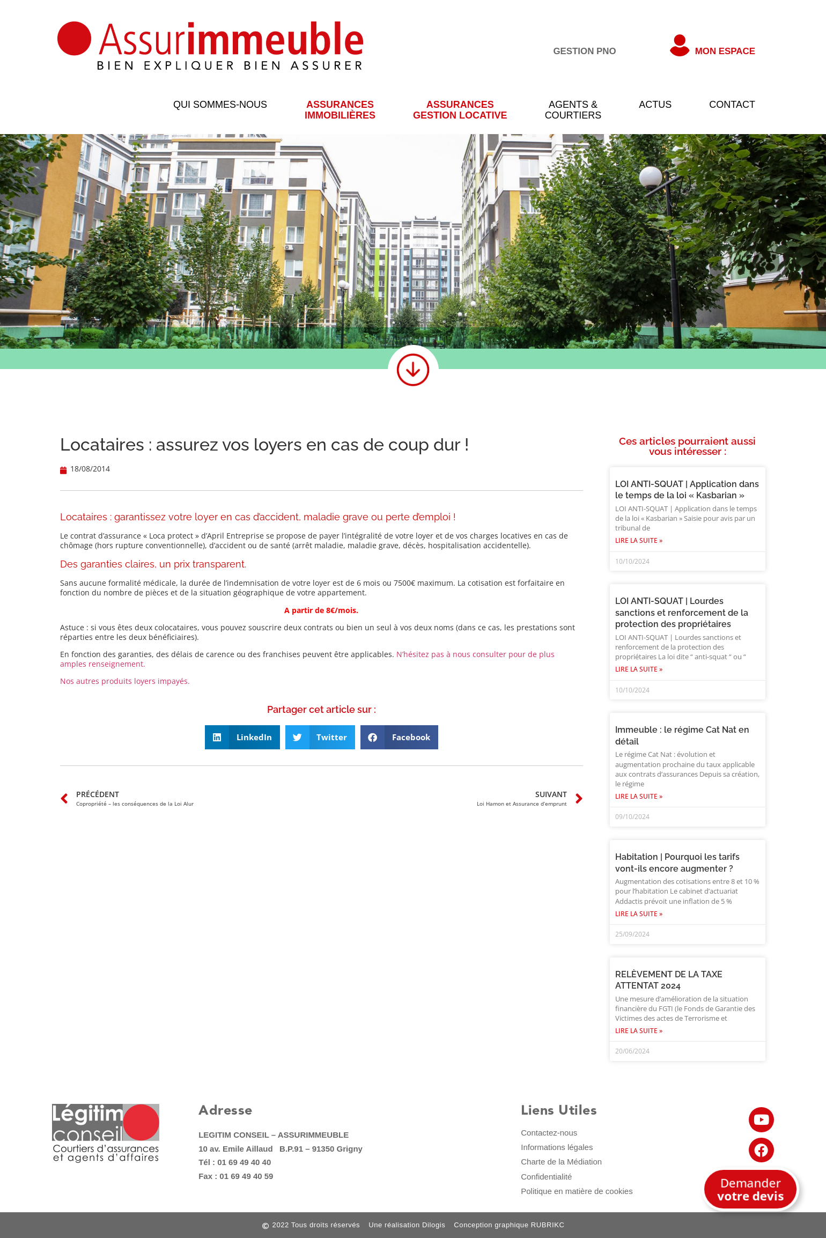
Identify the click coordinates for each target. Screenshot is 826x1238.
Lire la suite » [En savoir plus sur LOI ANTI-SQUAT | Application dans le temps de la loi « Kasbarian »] (638, 540)
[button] (242, 737)
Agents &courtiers (573, 110)
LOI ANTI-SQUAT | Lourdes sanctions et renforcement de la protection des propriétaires (681, 612)
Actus (655, 104)
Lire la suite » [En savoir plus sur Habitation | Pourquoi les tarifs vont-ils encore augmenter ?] (638, 913)
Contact (732, 104)
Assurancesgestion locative (460, 110)
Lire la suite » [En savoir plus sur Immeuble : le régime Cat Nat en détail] (638, 796)
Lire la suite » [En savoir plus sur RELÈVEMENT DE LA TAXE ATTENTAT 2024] (638, 1030)
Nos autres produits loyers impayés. (125, 681)
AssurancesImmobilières (340, 110)
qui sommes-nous (220, 104)
